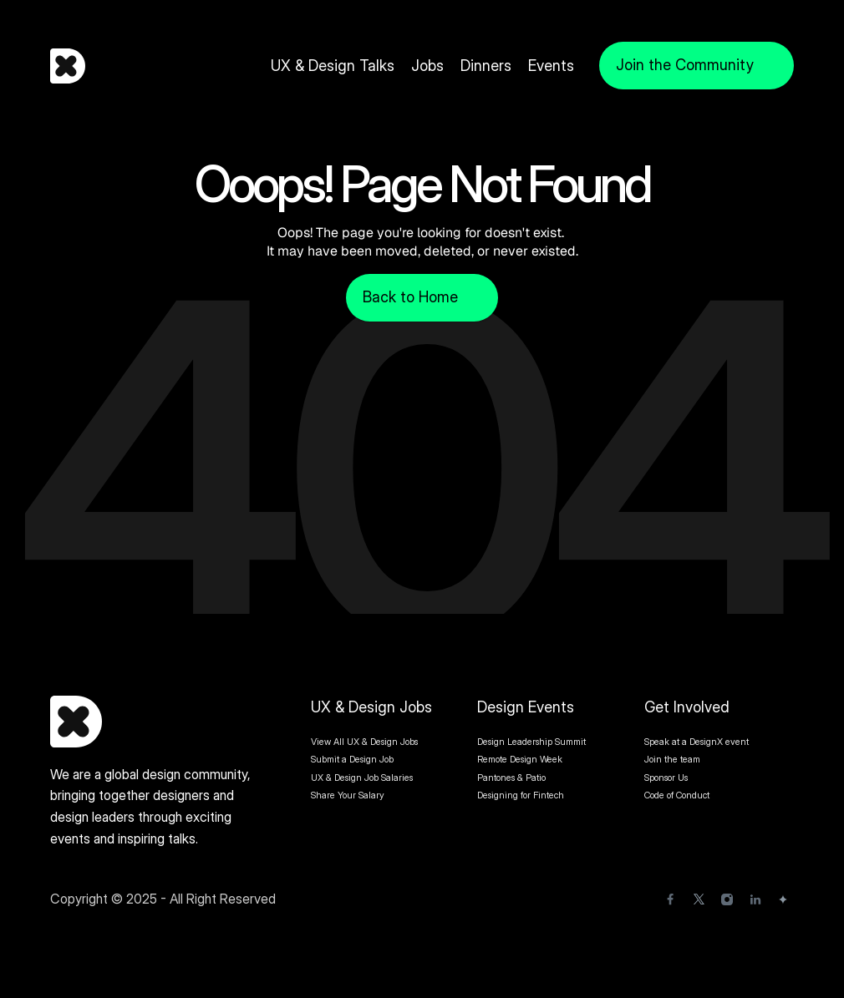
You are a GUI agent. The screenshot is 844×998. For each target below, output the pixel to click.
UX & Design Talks (332, 65)
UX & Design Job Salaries (362, 777)
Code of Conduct (676, 795)
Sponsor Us (666, 777)
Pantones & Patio (511, 777)
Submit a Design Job (352, 759)
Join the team (673, 759)
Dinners (485, 65)
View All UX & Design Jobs (364, 741)
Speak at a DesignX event (696, 741)
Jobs (427, 65)
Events (551, 65)
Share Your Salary (347, 795)
